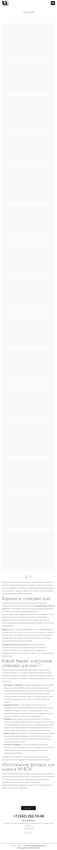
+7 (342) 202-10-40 (28, 816)
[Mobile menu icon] (53, 3)
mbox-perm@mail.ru (28, 820)
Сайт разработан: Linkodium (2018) (28, 848)
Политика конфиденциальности (36, 846)
